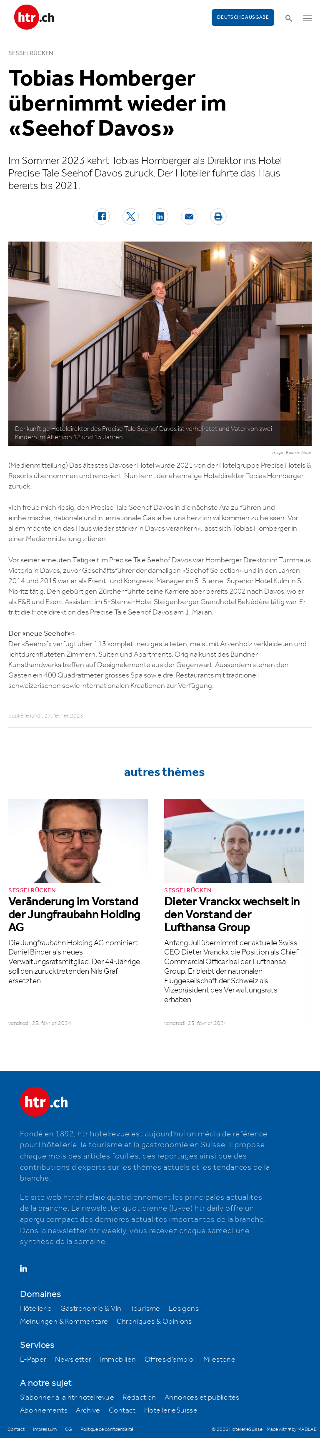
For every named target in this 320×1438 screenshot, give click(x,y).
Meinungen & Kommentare (64, 1321)
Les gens (184, 1309)
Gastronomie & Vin (91, 1309)
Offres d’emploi (170, 1359)
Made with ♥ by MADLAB (292, 1429)
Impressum (45, 1429)
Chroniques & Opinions (154, 1321)
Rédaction (139, 1397)
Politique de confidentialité (106, 1429)
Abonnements (44, 1410)
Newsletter (73, 1359)
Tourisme (145, 1309)
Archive (88, 1410)
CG (68, 1429)
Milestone (219, 1359)
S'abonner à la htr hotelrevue (67, 1397)
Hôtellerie (36, 1309)
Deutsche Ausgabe (243, 17)
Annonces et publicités (202, 1397)
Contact (122, 1410)
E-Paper (33, 1359)
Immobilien (118, 1359)
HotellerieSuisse (171, 1410)
